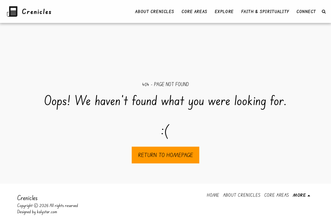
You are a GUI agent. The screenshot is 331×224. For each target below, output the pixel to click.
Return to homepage (165, 154)
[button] (323, 11)
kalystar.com (47, 211)
